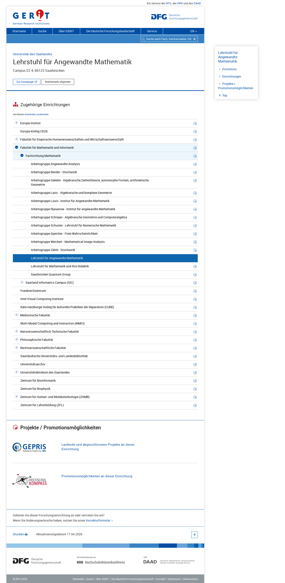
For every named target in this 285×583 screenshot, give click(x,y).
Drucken (20, 534)
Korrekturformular (98, 520)
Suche (42, 31)
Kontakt (160, 579)
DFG (168, 3)
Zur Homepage (25, 81)
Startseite (19, 31)
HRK (180, 3)
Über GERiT (66, 31)
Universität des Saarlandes (32, 54)
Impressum (174, 579)
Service (152, 31)
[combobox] (169, 39)
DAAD (197, 3)
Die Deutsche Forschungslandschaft (110, 31)
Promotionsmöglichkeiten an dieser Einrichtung (96, 476)
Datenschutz (190, 579)
